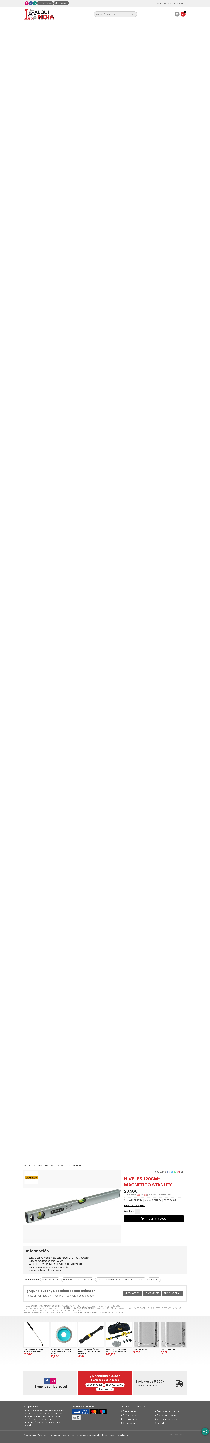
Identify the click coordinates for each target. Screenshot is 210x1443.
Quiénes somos (130, 1415)
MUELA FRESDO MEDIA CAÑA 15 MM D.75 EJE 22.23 (61, 1351)
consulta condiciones (146, 1385)
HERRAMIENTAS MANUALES (166, 1308)
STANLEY (75, 1310)
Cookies (74, 1435)
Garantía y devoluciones (168, 1411)
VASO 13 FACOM (140, 1349)
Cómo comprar (130, 1411)
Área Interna (123, 1435)
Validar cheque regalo (167, 1419)
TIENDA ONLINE (143, 1308)
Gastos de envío (130, 1423)
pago (145, 1195)
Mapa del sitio (29, 1435)
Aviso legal (42, 1435)
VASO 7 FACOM (168, 1349)
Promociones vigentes (167, 1415)
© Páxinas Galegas (178, 1435)
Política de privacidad (59, 1435)
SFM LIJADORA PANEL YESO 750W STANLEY (116, 1350)
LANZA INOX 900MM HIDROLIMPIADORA (33, 1350)
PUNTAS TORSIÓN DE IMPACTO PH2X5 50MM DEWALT (89, 1351)
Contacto (161, 1423)
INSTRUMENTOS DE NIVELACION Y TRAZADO (41, 1310)
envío (138, 1195)
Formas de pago (130, 1419)
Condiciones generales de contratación (98, 1435)
